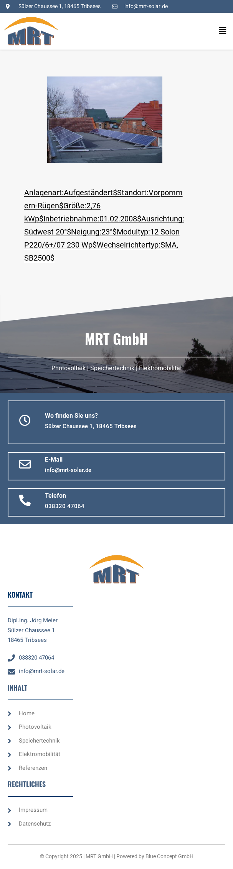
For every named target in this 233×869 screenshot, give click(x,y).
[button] (215, 31)
